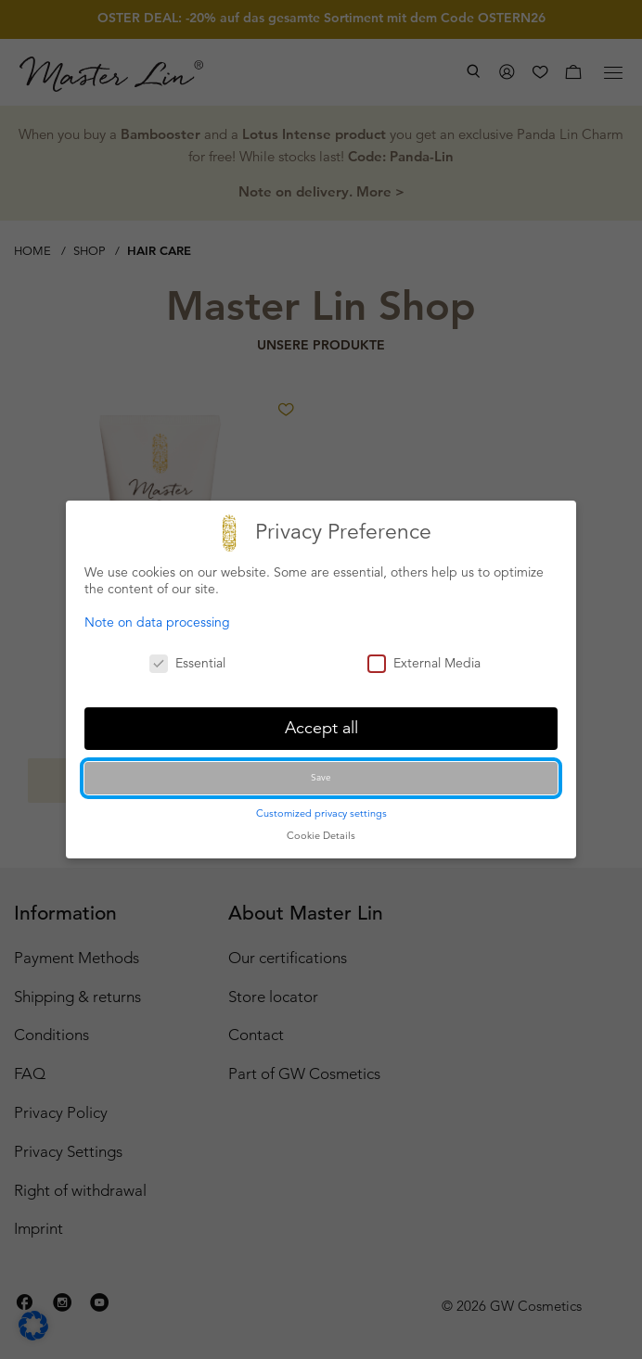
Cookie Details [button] (321, 835)
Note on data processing (157, 622)
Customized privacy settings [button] (321, 813)
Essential (187, 662)
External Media (424, 662)
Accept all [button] (321, 728)
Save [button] (321, 777)
